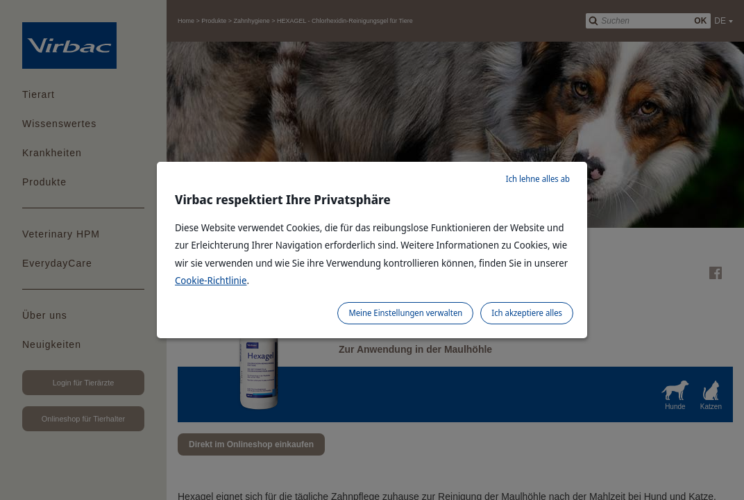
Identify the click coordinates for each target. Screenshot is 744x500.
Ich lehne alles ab (538, 179)
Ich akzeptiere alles (526, 313)
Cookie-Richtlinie (211, 280)
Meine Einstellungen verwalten (405, 313)
